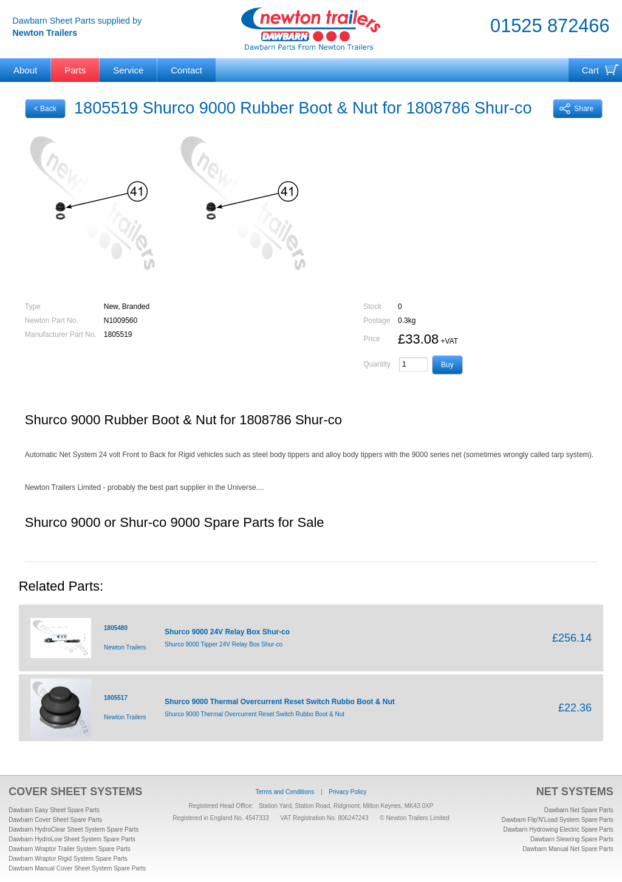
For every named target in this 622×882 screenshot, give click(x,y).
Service (128, 70)
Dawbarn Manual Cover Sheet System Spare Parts (77, 868)
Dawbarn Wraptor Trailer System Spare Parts (69, 849)
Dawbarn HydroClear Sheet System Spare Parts (73, 829)
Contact (186, 70)
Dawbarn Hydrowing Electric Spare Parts (558, 829)
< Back (45, 108)
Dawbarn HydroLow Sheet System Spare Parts (72, 839)
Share (576, 108)
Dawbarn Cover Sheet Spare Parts (55, 819)
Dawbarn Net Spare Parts (578, 810)
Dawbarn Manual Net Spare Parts (567, 849)
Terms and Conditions (284, 792)
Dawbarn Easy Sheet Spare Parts (54, 810)
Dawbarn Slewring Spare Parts (571, 839)
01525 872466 (549, 25)
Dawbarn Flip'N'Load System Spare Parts (557, 819)
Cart (590, 70)
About (25, 70)
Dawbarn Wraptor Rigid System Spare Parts (68, 858)
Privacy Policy (347, 792)
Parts (75, 70)
